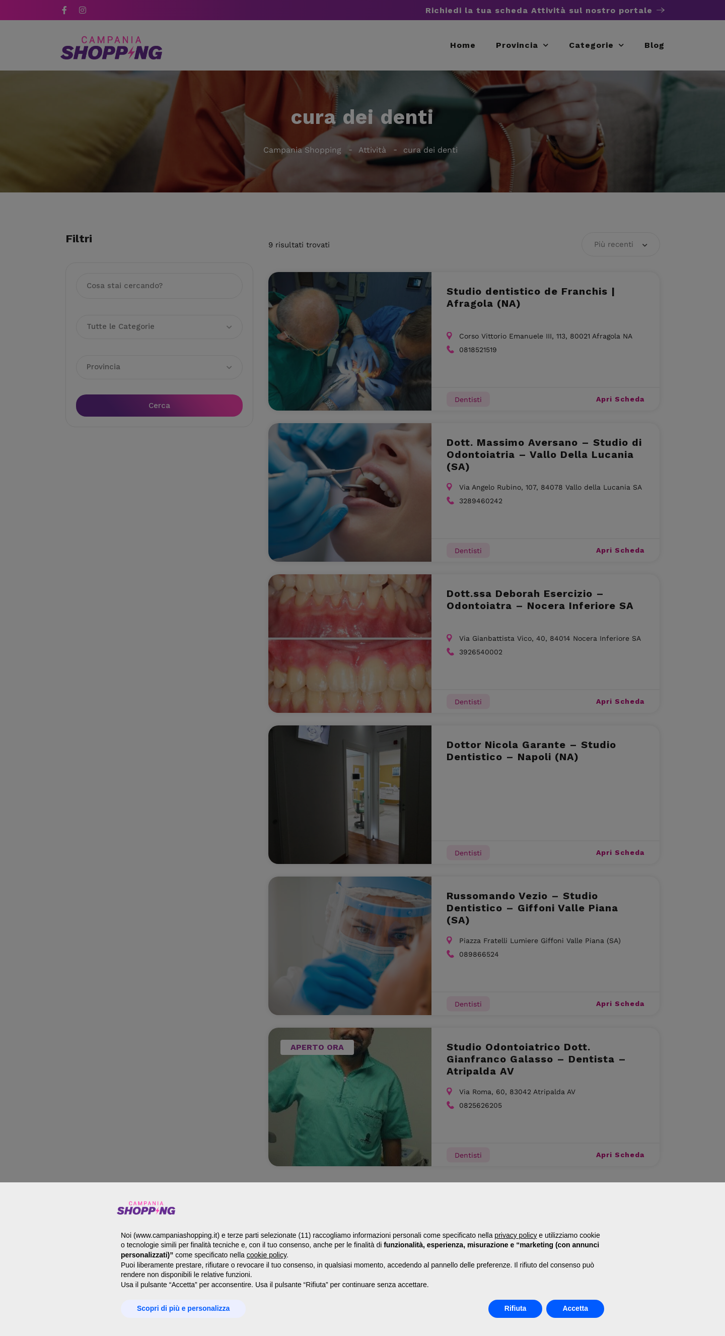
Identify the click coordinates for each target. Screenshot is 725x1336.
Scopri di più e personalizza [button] (183, 1308)
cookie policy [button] (266, 1255)
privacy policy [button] (515, 1235)
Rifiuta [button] (515, 1308)
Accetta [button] (575, 1308)
